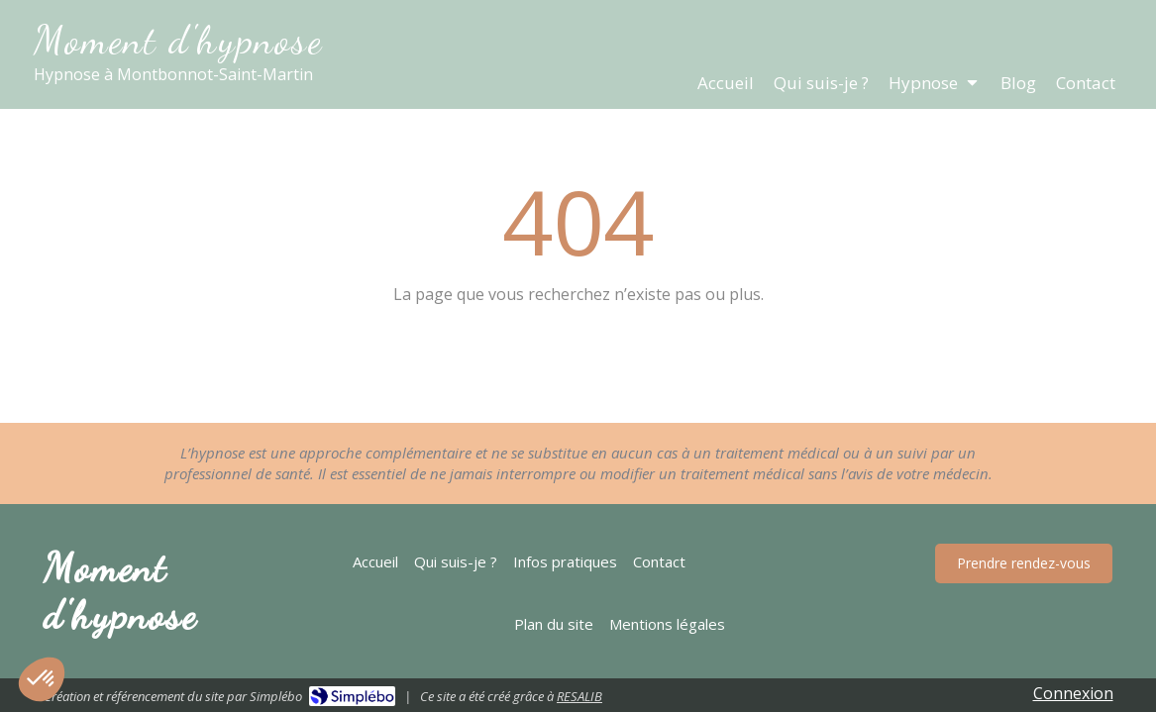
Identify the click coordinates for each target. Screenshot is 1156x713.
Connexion (1073, 693)
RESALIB (579, 696)
